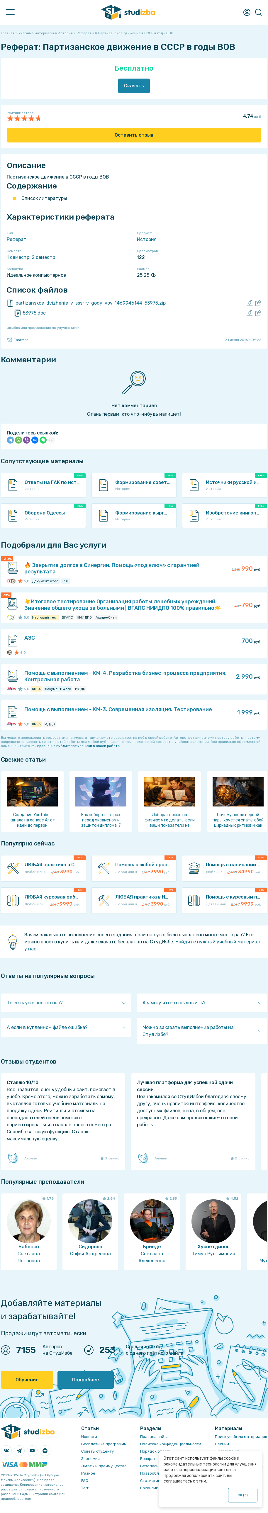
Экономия (90, 1458)
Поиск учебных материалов (241, 1436)
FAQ (84, 1480)
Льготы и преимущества (104, 1466)
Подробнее (85, 1380)
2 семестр (43, 257)
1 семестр (18, 257)
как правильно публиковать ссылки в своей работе (75, 746)
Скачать (134, 86)
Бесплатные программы (104, 1444)
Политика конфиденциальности (170, 1444)
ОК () (243, 1495)
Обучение (27, 1380)
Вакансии (149, 1488)
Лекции (222, 1444)
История (147, 239)
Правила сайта (154, 1436)
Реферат (16, 239)
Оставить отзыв (134, 135)
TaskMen (17, 340)
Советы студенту (97, 1451)
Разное (88, 1473)
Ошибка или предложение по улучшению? (43, 328)
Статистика (151, 1480)
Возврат (148, 1458)
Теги (85, 1488)
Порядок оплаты (156, 1451)
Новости (89, 1436)
